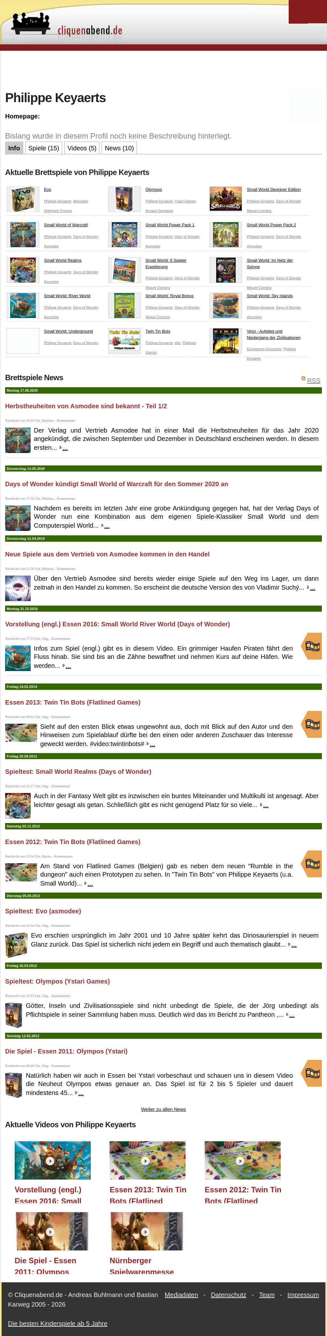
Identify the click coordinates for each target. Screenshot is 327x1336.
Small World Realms (44, 261)
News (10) (119, 148)
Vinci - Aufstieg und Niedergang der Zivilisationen (254, 335)
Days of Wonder (288, 201)
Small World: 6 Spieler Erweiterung (147, 264)
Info (14, 148)
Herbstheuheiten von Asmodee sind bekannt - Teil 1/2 (86, 406)
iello (178, 343)
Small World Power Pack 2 (252, 226)
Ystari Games (185, 201)
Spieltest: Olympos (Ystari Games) (57, 981)
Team (267, 1294)
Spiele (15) (43, 148)
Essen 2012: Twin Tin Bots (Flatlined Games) (73, 841)
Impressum (303, 1294)
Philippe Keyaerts (58, 201)
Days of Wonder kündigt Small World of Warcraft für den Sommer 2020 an (116, 483)
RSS (313, 380)
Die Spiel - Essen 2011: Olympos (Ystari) (66, 1051)
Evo (29, 190)
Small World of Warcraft (47, 226)
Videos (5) (81, 148)
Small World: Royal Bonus (151, 297)
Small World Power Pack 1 (151, 226)
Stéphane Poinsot (58, 211)
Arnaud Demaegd (159, 211)
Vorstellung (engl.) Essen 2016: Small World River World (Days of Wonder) (117, 624)
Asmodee (80, 201)
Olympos (135, 190)
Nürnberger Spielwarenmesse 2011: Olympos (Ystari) (142, 1265)
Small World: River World (48, 297)
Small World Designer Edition (255, 190)
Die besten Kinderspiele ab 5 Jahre (57, 1323)
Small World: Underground (50, 332)
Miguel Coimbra (259, 211)
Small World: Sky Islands (251, 297)
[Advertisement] (163, 70)
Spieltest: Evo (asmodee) (43, 911)
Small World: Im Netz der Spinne (251, 264)
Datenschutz (228, 1294)
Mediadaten (181, 1294)
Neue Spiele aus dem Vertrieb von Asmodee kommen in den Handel (107, 554)
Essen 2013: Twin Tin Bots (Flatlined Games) (73, 702)
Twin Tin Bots (139, 332)
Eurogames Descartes (264, 349)
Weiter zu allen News (163, 1109)
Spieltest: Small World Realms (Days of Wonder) (78, 771)
